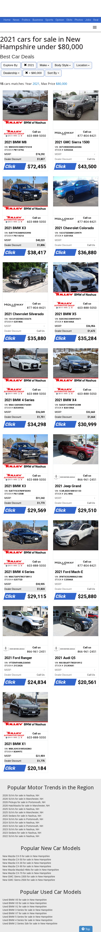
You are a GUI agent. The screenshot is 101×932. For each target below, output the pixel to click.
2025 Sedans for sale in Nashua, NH (22, 815)
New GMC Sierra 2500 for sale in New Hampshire (29, 880)
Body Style (63, 65)
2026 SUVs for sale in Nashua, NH (21, 795)
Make (44, 65)
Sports (49, 19)
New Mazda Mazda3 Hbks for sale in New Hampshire (31, 869)
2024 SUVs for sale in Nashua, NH (21, 822)
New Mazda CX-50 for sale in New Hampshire (27, 859)
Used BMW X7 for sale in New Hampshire (25, 913)
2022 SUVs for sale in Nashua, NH (21, 836)
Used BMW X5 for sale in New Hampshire (25, 899)
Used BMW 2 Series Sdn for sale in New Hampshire (30, 923)
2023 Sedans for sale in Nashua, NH (22, 832)
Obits (69, 19)
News (16, 19)
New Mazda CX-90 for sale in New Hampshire (27, 866)
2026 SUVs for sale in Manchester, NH (23, 798)
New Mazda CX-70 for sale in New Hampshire (27, 873)
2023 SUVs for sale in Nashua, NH (21, 829)
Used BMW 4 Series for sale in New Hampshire (27, 920)
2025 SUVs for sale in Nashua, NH (21, 809)
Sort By (53, 73)
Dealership (11, 73)
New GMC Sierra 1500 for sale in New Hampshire (29, 876)
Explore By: (10, 65)
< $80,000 (33, 73)
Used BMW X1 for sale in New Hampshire (25, 906)
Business (38, 19)
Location (82, 65)
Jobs (88, 19)
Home (7, 19)
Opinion (60, 19)
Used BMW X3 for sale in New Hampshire (25, 903)
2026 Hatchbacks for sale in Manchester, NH (26, 805)
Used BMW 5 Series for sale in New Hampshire (27, 916)
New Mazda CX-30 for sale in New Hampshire (27, 863)
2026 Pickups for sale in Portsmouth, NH (24, 802)
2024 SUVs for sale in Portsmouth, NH (23, 819)
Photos (79, 19)
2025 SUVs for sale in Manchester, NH (23, 812)
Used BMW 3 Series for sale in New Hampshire (27, 910)
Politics (26, 19)
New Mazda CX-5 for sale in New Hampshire (26, 856)
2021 (29, 65)
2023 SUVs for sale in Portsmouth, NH (23, 826)
